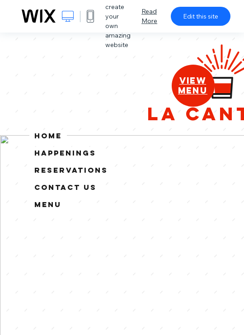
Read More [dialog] (149, 16)
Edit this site (200, 16)
